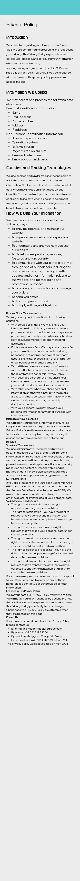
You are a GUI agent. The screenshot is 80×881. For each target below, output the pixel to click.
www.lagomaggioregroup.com (25, 68)
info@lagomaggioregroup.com (42, 628)
